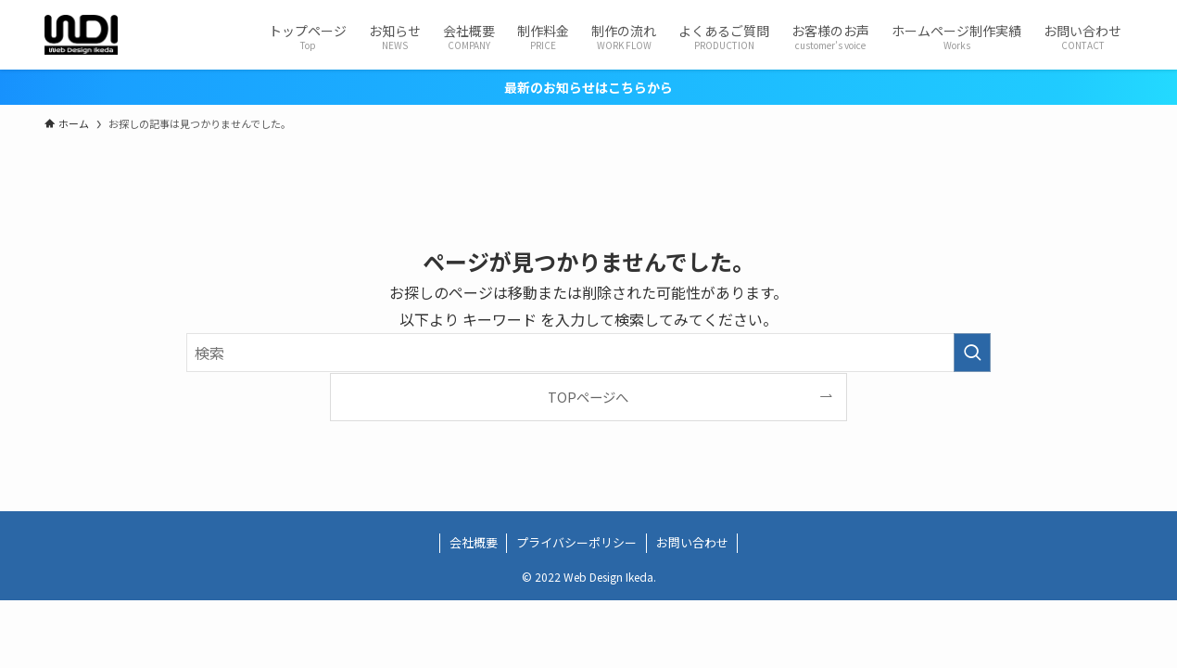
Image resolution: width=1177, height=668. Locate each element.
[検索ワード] (588, 352)
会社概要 (473, 542)
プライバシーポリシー (576, 542)
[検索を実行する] (972, 352)
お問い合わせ (692, 542)
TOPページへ (588, 396)
